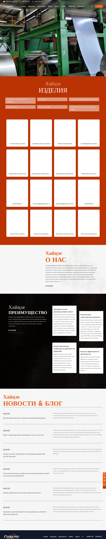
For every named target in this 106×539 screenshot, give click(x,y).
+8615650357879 (38, 1)
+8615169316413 (26, 1)
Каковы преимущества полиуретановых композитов (22, 493)
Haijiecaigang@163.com (11, 1)
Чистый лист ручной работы (41, 234)
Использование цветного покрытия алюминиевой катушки (24, 418)
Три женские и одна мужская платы (65, 234)
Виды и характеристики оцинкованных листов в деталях (23, 435)
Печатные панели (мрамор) (65, 143)
